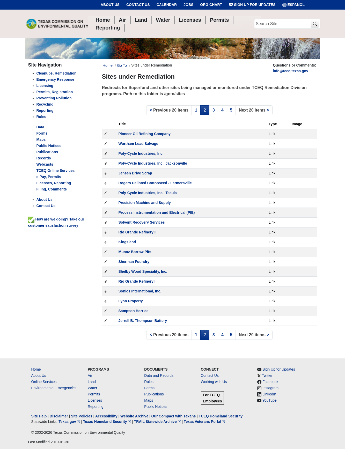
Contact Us (138, 5)
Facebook (270, 382)
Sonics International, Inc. (140, 291)
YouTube (269, 400)
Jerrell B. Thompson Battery (143, 321)
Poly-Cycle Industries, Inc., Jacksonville (153, 163)
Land (92, 382)
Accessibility (107, 416)
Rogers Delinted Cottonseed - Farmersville (155, 183)
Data (40, 127)
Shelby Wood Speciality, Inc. (143, 271)
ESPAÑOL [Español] (293, 5)
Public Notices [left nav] (48, 146)
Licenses (95, 400)
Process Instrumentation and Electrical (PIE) (157, 212)
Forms (42, 133)
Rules (41, 117)
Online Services (44, 382)
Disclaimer (59, 416)
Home (36, 369)
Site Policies (81, 416)
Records (43, 158)
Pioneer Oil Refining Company (145, 134)
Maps (41, 139)
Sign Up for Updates (252, 5)
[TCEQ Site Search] (314, 24)
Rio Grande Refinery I (137, 281)
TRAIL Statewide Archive (158, 421)
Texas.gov (69, 421)
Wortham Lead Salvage (138, 144)
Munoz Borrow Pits (135, 252)
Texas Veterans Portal (204, 421)
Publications (47, 152)
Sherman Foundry (134, 262)
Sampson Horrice (134, 311)
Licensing (44, 86)
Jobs (188, 5)
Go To (122, 65)
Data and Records (158, 375)
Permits (94, 394)
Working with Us (214, 382)
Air (90, 375)
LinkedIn (269, 394)
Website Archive (134, 416)
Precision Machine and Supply (145, 203)
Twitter (267, 375)
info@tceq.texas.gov (290, 71)
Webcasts (44, 164)
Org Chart (211, 5)
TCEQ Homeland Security (221, 416)
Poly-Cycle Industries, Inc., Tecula (148, 193)
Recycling (45, 104)
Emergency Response (55, 79)
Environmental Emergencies (54, 388)
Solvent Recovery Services (142, 222)
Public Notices (155, 406)
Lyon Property (131, 301)
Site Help (39, 416)
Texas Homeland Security (107, 421)
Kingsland (127, 242)
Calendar (167, 5)
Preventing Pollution (54, 98)
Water (92, 388)
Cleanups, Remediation (56, 73)
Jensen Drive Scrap (135, 173)
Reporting (45, 110)
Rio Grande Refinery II (138, 232)
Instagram (270, 388)
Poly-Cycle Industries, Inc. (141, 153)
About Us (110, 5)
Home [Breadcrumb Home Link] (108, 65)
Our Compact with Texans (173, 416)
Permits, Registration (54, 92)
